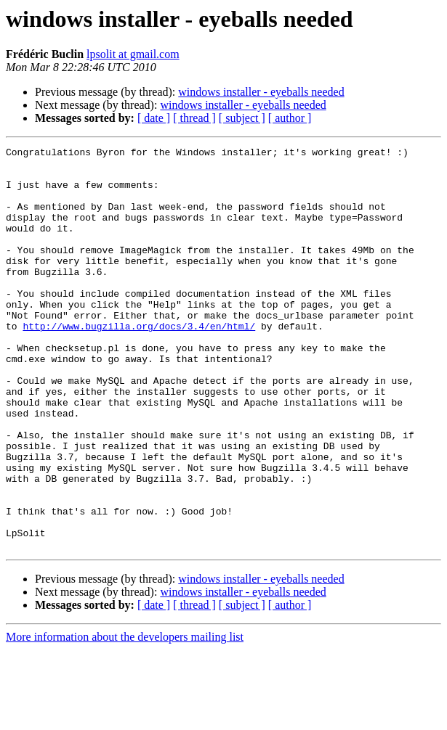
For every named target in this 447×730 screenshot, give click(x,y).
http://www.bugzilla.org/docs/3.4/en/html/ (139, 362)
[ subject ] (242, 118)
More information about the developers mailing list (124, 717)
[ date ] (153, 118)
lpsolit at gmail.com (133, 54)
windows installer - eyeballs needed (261, 92)
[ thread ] (194, 118)
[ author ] (290, 118)
